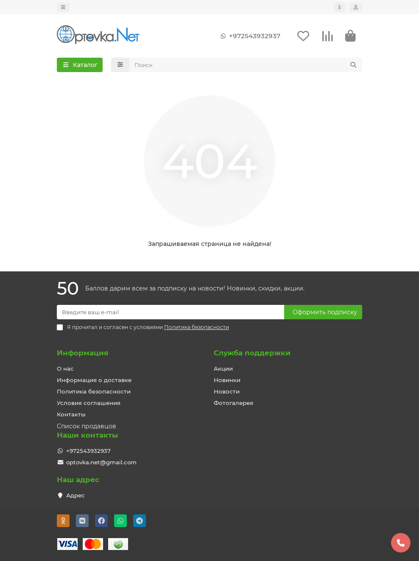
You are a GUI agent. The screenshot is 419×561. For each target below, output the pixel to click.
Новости (227, 391)
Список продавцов (86, 426)
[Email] (170, 312)
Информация (83, 353)
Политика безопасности (94, 391)
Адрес (75, 495)
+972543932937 (248, 36)
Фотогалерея (233, 402)
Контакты (71, 414)
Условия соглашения (88, 402)
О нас (65, 368)
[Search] (246, 65)
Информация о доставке (94, 380)
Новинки (227, 380)
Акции (223, 368)
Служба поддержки (252, 353)
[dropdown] (63, 7)
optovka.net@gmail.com (101, 462)
